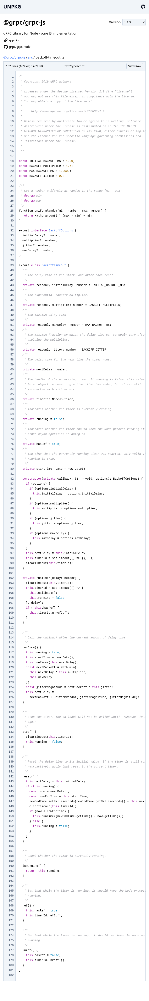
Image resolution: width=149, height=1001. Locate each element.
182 (11, 975)
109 (11, 612)
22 (12, 181)
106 (11, 598)
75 (12, 444)
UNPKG (12, 6)
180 (11, 965)
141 (11, 771)
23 (12, 186)
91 (12, 523)
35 (12, 245)
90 (12, 518)
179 (11, 960)
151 (11, 821)
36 (12, 250)
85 (12, 493)
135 (11, 742)
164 (11, 885)
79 (12, 464)
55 (12, 344)
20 (12, 171)
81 (12, 473)
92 (12, 528)
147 (11, 801)
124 (11, 687)
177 (11, 950)
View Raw (134, 66)
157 (11, 851)
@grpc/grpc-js (14, 57)
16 (12, 151)
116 (11, 647)
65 (12, 394)
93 (12, 533)
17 (12, 156)
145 (11, 791)
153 (11, 831)
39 (12, 265)
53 (12, 334)
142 (11, 776)
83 (12, 483)
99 (12, 563)
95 (12, 543)
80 (12, 469)
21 (12, 176)
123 (11, 682)
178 (11, 955)
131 (11, 722)
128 (11, 707)
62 (12, 379)
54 (12, 339)
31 (12, 225)
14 (12, 141)
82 (12, 478)
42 (12, 280)
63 (12, 384)
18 (12, 161)
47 (12, 305)
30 (12, 220)
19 (12, 166)
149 (11, 811)
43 (12, 285)
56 (12, 349)
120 (11, 667)
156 (11, 846)
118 (11, 657)
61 (12, 374)
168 (11, 905)
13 (12, 136)
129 (11, 712)
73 (12, 434)
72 (12, 429)
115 (11, 642)
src (30, 57)
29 (12, 215)
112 (11, 627)
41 (12, 275)
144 (11, 786)
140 (11, 766)
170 (11, 915)
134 (11, 737)
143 (11, 781)
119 (11, 662)
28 (12, 210)
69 (12, 414)
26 (12, 200)
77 (12, 454)
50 (12, 320)
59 (12, 364)
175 (11, 940)
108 (11, 607)
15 (12, 146)
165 (11, 890)
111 (11, 622)
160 (11, 866)
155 (11, 841)
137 (11, 751)
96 (12, 548)
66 (12, 399)
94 (12, 538)
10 (12, 121)
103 (11, 583)
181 (11, 970)
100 (11, 568)
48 (12, 310)
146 (11, 796)
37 (12, 255)
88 (12, 508)
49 (12, 315)
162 (11, 876)
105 (11, 593)
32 (12, 230)
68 (12, 409)
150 (11, 816)
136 (11, 746)
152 (11, 826)
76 (12, 449)
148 (11, 806)
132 (11, 727)
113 (11, 632)
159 (11, 861)
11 (12, 126)
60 (12, 369)
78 (12, 459)
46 (12, 300)
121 (11, 672)
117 (11, 652)
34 (12, 240)
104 (11, 588)
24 (12, 191)
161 (11, 871)
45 (12, 295)
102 (11, 578)
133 (11, 732)
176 (11, 945)
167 (11, 900)
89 (12, 513)
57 (12, 354)
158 (11, 856)
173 (11, 930)
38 (12, 260)
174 (11, 935)
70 (12, 419)
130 (11, 717)
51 (12, 325)
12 (12, 131)
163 (11, 880)
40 (12, 270)
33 (12, 235)
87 (12, 503)
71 (12, 424)
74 (12, 439)
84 (12, 488)
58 (12, 359)
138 (11, 756)
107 (11, 603)
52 (12, 330)
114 (11, 637)
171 (11, 920)
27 (12, 205)
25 (12, 196)
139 (11, 761)
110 (11, 617)
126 (11, 697)
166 (11, 895)
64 (12, 389)
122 (11, 677)
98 (12, 558)
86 (12, 498)
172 (11, 925)
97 (12, 553)
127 (11, 702)
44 (12, 290)
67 (12, 404)
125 (11, 692)
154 (11, 836)
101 (11, 573)
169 (11, 910)
